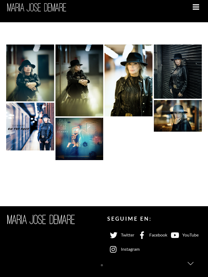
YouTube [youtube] (184, 234)
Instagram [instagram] (123, 249)
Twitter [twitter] (120, 234)
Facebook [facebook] (151, 234)
